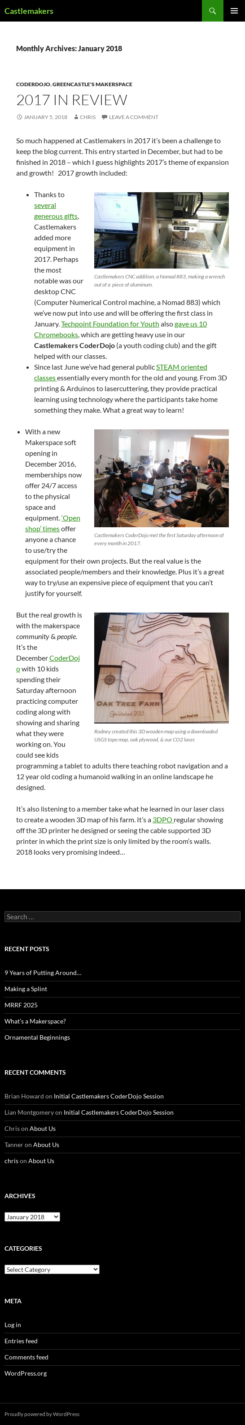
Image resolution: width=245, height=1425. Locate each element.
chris (88, 117)
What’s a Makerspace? (35, 1021)
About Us (43, 1128)
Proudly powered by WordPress (41, 1414)
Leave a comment (133, 117)
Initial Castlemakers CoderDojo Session (109, 1096)
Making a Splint (25, 989)
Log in (12, 1324)
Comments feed (26, 1357)
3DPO (163, 819)
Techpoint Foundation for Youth (110, 323)
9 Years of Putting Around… (42, 972)
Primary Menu (234, 11)
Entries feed (21, 1341)
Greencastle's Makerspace (92, 84)
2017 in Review (71, 99)
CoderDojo (33, 84)
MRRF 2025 (21, 1005)
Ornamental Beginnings (37, 1037)
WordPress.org (25, 1373)
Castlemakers (28, 11)
